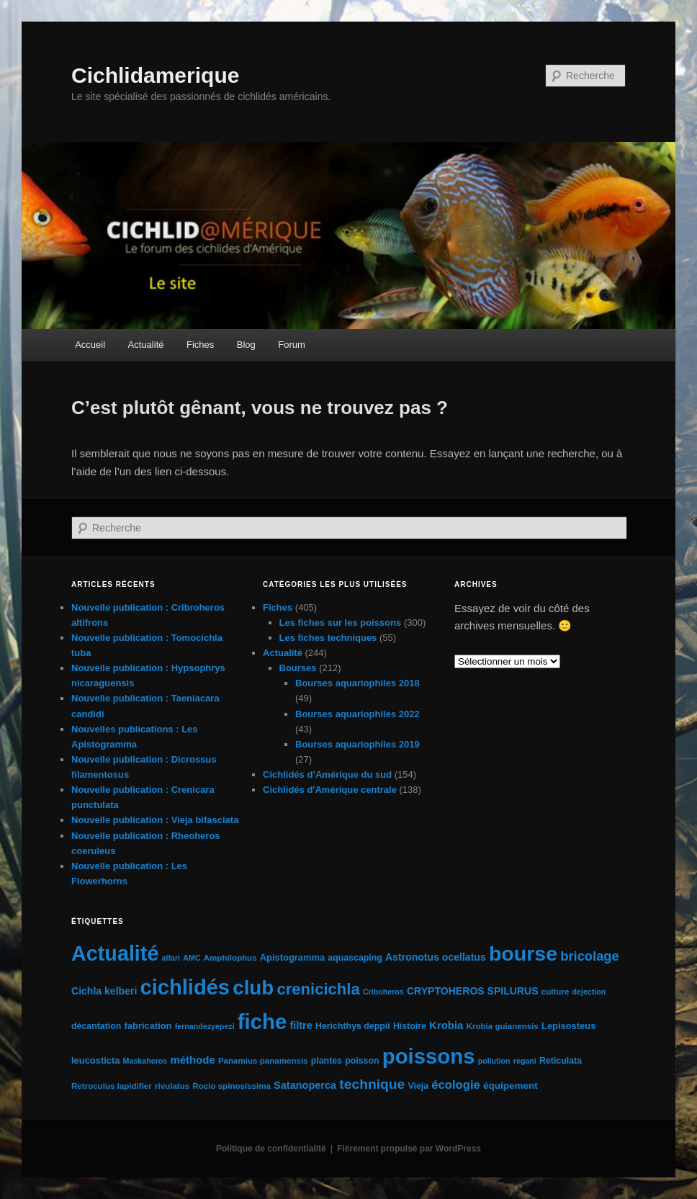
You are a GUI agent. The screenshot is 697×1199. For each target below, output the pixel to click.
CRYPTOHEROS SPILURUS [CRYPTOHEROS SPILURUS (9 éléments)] (473, 991)
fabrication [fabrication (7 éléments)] (148, 1025)
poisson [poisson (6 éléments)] (362, 1061)
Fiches (200, 344)
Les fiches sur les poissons (340, 622)
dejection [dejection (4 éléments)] (589, 991)
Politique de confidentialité (271, 1149)
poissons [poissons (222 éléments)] (428, 1056)
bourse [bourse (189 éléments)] (523, 953)
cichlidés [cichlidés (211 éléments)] (185, 987)
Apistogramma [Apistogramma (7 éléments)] (292, 957)
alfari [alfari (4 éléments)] (171, 957)
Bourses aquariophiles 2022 (357, 714)
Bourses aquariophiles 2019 (357, 744)
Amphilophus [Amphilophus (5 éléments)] (230, 957)
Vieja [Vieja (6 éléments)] (418, 1086)
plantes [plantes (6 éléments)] (326, 1061)
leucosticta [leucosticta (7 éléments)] (95, 1060)
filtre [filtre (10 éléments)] (300, 1025)
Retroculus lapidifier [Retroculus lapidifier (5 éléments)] (111, 1086)
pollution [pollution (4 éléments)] (494, 1060)
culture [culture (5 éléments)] (555, 991)
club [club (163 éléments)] (253, 987)
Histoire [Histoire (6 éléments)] (409, 1026)
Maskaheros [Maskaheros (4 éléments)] (145, 1060)
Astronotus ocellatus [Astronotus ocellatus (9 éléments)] (435, 957)
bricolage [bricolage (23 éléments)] (589, 956)
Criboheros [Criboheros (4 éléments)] (383, 991)
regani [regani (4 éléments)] (524, 1060)
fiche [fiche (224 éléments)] (262, 1021)
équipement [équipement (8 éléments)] (510, 1085)
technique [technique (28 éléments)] (372, 1084)
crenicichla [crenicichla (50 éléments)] (317, 989)
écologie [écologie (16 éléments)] (455, 1085)
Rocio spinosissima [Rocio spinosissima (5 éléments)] (231, 1086)
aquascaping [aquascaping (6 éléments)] (355, 958)
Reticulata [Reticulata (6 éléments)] (560, 1061)
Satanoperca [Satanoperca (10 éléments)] (305, 1085)
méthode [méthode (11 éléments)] (192, 1060)
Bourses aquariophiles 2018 (357, 683)
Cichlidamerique (155, 75)
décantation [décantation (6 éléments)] (96, 1026)
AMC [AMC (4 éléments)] (191, 957)
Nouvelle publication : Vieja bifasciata (154, 819)
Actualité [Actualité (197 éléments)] (114, 953)
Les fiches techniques (328, 637)
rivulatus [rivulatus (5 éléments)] (172, 1086)
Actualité (146, 344)
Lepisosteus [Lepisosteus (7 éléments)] (568, 1025)
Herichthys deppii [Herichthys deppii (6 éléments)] (352, 1026)
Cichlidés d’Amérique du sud (327, 774)
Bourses (298, 668)
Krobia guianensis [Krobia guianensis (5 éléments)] (503, 1026)
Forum (291, 344)
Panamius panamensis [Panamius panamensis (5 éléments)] (263, 1060)
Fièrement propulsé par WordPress (409, 1149)
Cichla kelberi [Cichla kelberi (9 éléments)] (104, 991)
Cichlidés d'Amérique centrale (330, 789)
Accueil (90, 344)
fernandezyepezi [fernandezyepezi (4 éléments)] (205, 1026)
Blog (246, 344)
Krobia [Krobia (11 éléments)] (446, 1025)
